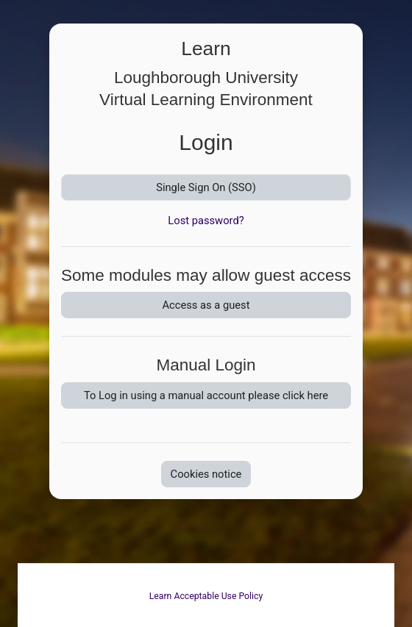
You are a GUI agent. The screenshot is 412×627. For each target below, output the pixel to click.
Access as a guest (205, 305)
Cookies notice (206, 474)
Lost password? (206, 220)
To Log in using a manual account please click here (206, 395)
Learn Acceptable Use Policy (206, 596)
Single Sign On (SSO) (206, 187)
